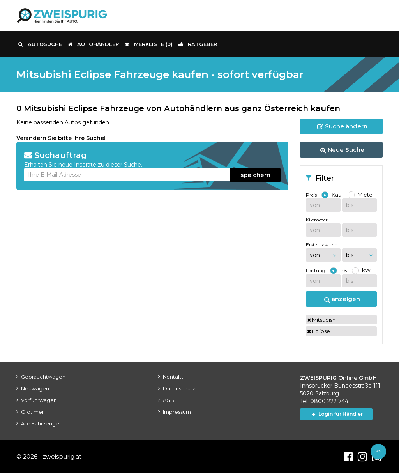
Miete (365, 194)
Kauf (337, 194)
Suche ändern (342, 126)
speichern (255, 175)
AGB (168, 400)
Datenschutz (179, 388)
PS (343, 270)
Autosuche (40, 44)
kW (366, 270)
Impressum (177, 412)
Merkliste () (149, 44)
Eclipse (318, 331)
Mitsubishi (322, 320)
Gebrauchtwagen (43, 377)
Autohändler (93, 44)
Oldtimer (32, 412)
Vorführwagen (39, 400)
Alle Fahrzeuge (40, 423)
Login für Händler (337, 414)
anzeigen (342, 299)
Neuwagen (35, 388)
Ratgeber (197, 44)
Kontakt (173, 377)
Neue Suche (342, 149)
